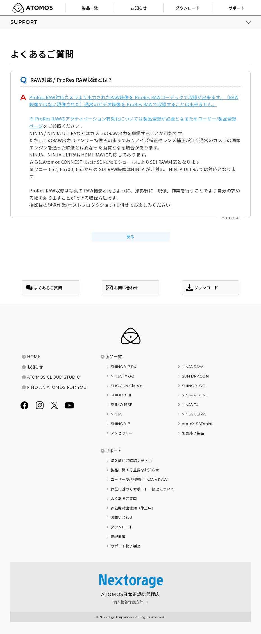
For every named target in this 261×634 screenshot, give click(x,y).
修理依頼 (118, 536)
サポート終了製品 (126, 546)
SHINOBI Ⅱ (121, 395)
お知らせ (35, 367)
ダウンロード (122, 527)
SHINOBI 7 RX (124, 366)
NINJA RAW (192, 366)
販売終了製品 (193, 433)
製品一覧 (114, 356)
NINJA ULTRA (194, 414)
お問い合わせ (122, 517)
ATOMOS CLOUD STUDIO (53, 377)
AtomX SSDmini (197, 423)
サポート (114, 450)
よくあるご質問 (124, 498)
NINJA (116, 414)
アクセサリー (122, 433)
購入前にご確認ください (131, 460)
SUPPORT (23, 22)
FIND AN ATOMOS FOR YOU (57, 387)
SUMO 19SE (122, 404)
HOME (34, 356)
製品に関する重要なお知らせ (135, 470)
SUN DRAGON (195, 376)
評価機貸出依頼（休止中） (133, 508)
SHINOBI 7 (120, 423)
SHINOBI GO (194, 385)
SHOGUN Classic (126, 385)
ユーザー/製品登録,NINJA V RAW (139, 479)
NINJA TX (190, 404)
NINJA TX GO (123, 376)
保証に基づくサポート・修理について (142, 489)
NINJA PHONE (195, 395)
